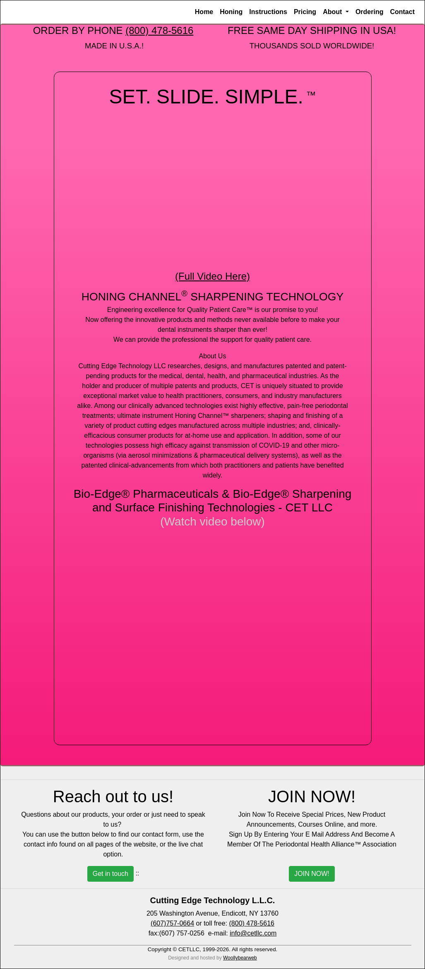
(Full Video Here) (212, 276)
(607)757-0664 (172, 923)
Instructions (268, 11)
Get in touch (110, 873)
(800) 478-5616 (159, 30)
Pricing (305, 11)
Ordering (369, 11)
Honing (231, 11)
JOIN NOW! (311, 873)
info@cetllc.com (253, 933)
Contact (402, 11)
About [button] (333, 11)
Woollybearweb (240, 958)
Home (204, 11)
